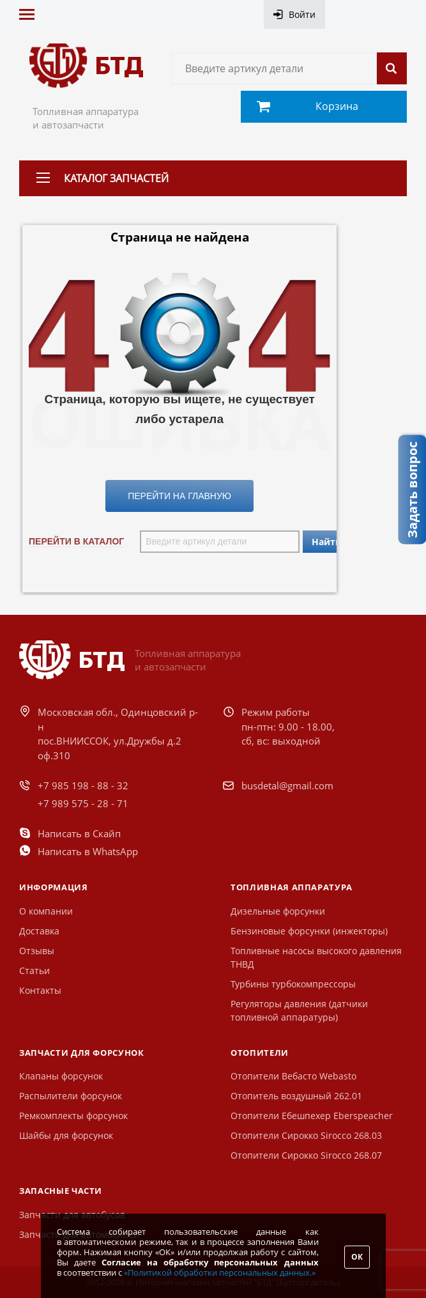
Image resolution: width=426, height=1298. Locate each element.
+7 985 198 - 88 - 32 (83, 785)
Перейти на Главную (179, 496)
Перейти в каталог (76, 541)
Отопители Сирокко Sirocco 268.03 (306, 1135)
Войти (302, 14)
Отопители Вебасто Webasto (293, 1076)
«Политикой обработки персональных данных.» (220, 1272)
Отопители (260, 1052)
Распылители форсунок (70, 1096)
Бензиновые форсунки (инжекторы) (309, 931)
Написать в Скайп (79, 833)
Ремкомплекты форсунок (73, 1115)
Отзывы (36, 951)
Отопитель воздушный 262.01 (296, 1096)
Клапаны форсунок (61, 1076)
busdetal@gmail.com (287, 785)
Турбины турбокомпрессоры (293, 984)
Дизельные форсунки (278, 911)
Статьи (34, 970)
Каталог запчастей (116, 178)
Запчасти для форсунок (81, 1052)
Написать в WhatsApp (88, 851)
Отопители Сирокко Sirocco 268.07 (306, 1155)
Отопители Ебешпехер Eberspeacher (312, 1115)
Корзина (337, 106)
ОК (357, 1256)
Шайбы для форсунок (66, 1135)
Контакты (40, 990)
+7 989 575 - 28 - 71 (83, 803)
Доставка (39, 931)
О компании (46, 911)
